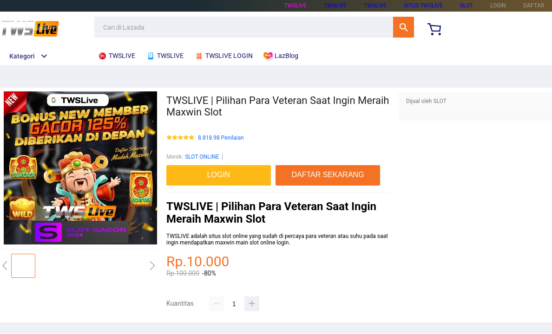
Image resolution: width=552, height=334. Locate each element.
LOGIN (498, 5)
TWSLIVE (295, 5)
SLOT (466, 5)
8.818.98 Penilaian (221, 138)
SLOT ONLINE (202, 157)
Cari (403, 27)
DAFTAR (533, 5)
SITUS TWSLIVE (423, 5)
